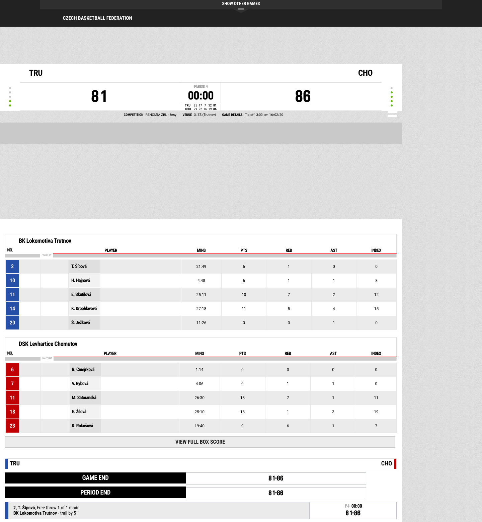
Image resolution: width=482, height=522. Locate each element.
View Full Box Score (200, 442)
